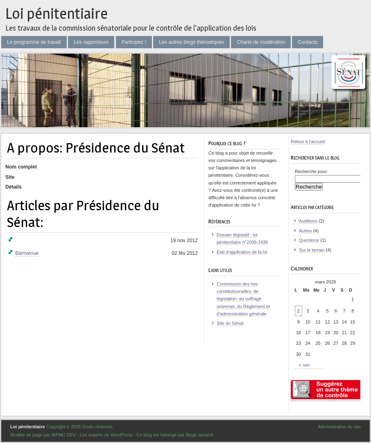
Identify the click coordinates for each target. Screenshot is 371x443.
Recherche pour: (311, 171)
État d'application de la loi (242, 252)
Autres (305, 230)
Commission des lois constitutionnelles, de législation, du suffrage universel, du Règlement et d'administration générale (243, 298)
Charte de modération (261, 42)
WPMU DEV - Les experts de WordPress (92, 434)
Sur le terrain (312, 249)
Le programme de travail (34, 42)
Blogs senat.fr (199, 434)
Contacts (307, 42)
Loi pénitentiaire (56, 13)
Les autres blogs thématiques (191, 42)
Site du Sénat (230, 323)
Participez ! (134, 42)
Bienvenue (26, 253)
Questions (309, 240)
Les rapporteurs (91, 42)
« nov (304, 364)
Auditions (308, 220)
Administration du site (339, 426)
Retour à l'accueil (308, 141)
